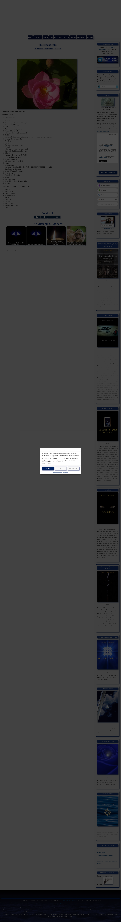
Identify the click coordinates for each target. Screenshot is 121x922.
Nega (60, 468)
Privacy (60, 472)
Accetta (48, 468)
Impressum (65, 472)
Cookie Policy (56, 472)
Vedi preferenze (73, 468)
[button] (78, 450)
